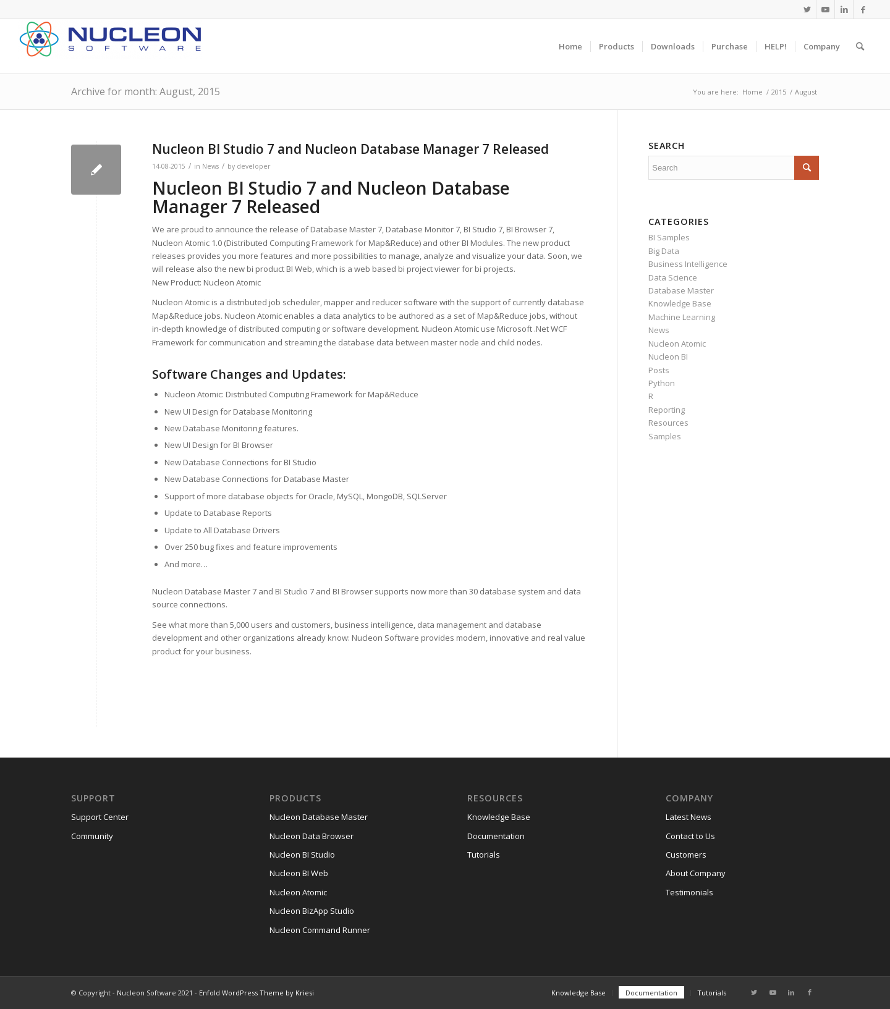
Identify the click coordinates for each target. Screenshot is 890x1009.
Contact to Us (690, 836)
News (210, 166)
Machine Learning (681, 317)
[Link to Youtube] (825, 9)
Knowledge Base (679, 303)
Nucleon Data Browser (311, 836)
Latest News (688, 816)
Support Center (100, 816)
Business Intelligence (687, 263)
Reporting (666, 409)
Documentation (496, 836)
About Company (696, 873)
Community (92, 836)
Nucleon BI (668, 356)
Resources (668, 422)
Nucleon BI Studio (302, 854)
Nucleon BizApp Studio (311, 910)
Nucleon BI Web (298, 873)
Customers (686, 854)
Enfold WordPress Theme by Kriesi (256, 992)
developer (254, 166)
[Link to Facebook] (863, 9)
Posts (658, 370)
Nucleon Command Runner (319, 929)
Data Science (672, 277)
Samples (664, 436)
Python (661, 383)
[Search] (860, 46)
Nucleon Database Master (318, 816)
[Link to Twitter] (807, 9)
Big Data (663, 250)
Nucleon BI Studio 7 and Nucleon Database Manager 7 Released (350, 149)
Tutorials (483, 854)
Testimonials (689, 892)
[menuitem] (570, 46)
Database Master (681, 290)
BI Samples (669, 237)
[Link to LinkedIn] (844, 9)
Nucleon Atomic (677, 343)
